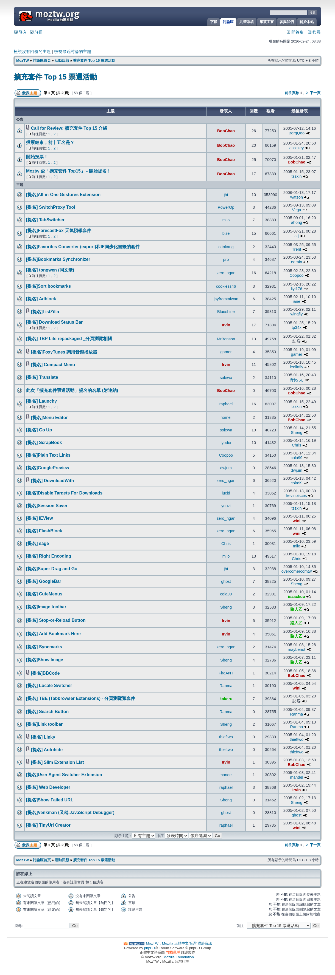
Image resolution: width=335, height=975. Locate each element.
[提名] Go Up (39, 430)
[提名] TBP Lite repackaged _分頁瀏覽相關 (69, 338)
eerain (296, 262)
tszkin (296, 176)
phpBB (149, 948)
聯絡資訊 (205, 943)
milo (226, 220)
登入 (20, 32)
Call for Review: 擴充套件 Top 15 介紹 (69, 128)
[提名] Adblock (41, 298)
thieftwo (226, 737)
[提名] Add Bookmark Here (53, 633)
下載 (213, 22)
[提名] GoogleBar (43, 581)
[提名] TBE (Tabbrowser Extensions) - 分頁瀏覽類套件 (80, 698)
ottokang (226, 247)
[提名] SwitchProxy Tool (50, 207)
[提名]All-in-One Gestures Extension (63, 194)
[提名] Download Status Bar (54, 322)
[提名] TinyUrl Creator (48, 825)
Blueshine (226, 311)
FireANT (226, 673)
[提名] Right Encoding (48, 556)
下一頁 (315, 93)
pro (226, 259)
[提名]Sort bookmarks (48, 286)
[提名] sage (37, 543)
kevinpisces (296, 495)
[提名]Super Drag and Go (51, 568)
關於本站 (307, 22)
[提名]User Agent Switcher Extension (64, 774)
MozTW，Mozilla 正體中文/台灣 (171, 943)
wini (296, 521)
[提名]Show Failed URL (49, 800)
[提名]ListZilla (45, 311)
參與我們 (287, 22)
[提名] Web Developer (48, 787)
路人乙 (296, 609)
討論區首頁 (42, 60)
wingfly (297, 314)
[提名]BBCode (45, 673)
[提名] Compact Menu (53, 364)
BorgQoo (297, 133)
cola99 (297, 458)
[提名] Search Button (47, 711)
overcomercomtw (296, 571)
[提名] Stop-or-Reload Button (56, 620)
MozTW (62, 16)
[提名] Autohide (47, 749)
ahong (296, 222)
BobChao (226, 131)
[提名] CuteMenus (44, 594)
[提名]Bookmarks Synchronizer (58, 259)
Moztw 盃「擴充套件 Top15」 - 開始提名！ (68, 171)
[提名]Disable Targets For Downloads (64, 493)
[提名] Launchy (41, 401)
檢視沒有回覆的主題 (32, 51)
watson (296, 197)
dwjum (226, 468)
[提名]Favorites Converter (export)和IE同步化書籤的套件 (83, 246)
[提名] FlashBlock (44, 531)
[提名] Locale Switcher (49, 685)
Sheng (296, 432)
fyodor (225, 442)
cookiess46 (226, 286)
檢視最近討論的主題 (72, 51)
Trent (296, 249)
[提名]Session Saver (47, 505)
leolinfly (296, 367)
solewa (226, 377)
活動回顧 (62, 60)
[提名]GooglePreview (47, 467)
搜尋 (314, 32)
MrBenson (226, 339)
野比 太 (296, 380)
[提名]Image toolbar (46, 606)
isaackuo (296, 596)
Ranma (226, 685)
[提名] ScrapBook (44, 442)
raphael (226, 404)
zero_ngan (226, 273)
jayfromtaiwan (226, 299)
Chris (296, 445)
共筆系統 (246, 22)
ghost (226, 581)
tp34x (297, 327)
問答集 (295, 32)
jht (226, 195)
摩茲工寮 (266, 22)
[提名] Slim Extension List (57, 762)
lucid (226, 493)
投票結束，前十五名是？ (50, 142)
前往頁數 (292, 93)
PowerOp (226, 207)
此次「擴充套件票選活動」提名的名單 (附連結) (72, 390)
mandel (226, 775)
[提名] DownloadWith (52, 480)
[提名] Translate (42, 377)
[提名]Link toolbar (44, 724)
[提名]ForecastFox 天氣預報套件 (58, 230)
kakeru (226, 699)
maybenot (296, 649)
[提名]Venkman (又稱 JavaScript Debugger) (70, 812)
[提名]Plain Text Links (48, 455)
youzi (226, 506)
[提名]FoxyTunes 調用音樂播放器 (64, 352)
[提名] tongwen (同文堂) (50, 270)
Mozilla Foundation (178, 957)
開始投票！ (37, 156)
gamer (225, 352)
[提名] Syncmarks (44, 647)
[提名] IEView (39, 518)
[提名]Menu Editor (49, 417)
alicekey (296, 148)
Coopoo (297, 275)
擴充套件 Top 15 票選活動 (94, 60)
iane (296, 301)
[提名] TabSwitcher (45, 219)
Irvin (226, 325)
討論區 (228, 22)
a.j (296, 236)
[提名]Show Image (44, 659)
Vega (296, 210)
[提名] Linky (43, 737)
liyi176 (296, 289)
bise (226, 233)
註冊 (36, 32)
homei (225, 417)
